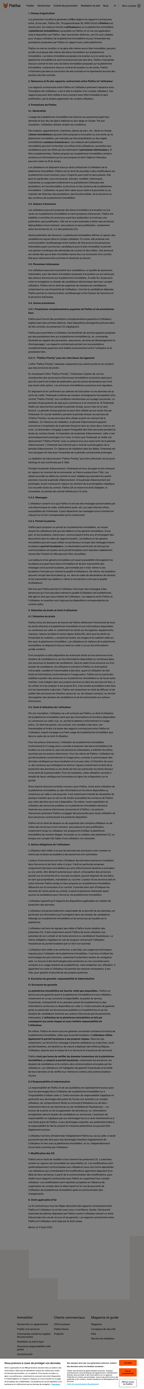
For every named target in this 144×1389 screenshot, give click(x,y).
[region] (72, 1374)
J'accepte (128, 1363)
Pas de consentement (128, 1372)
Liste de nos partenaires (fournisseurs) (83, 1384)
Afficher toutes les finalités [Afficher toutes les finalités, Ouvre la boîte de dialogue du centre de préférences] (128, 1383)
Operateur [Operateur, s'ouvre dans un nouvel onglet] (55, 1384)
